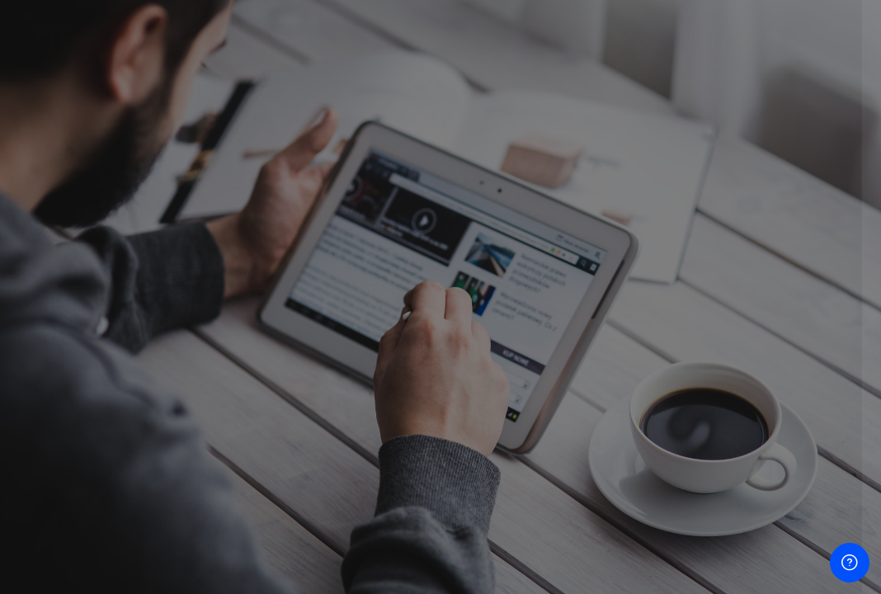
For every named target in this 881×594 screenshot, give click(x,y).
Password (588, 300)
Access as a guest (707, 535)
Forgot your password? (797, 380)
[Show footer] (849, 562)
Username (589, 217)
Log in (707, 426)
